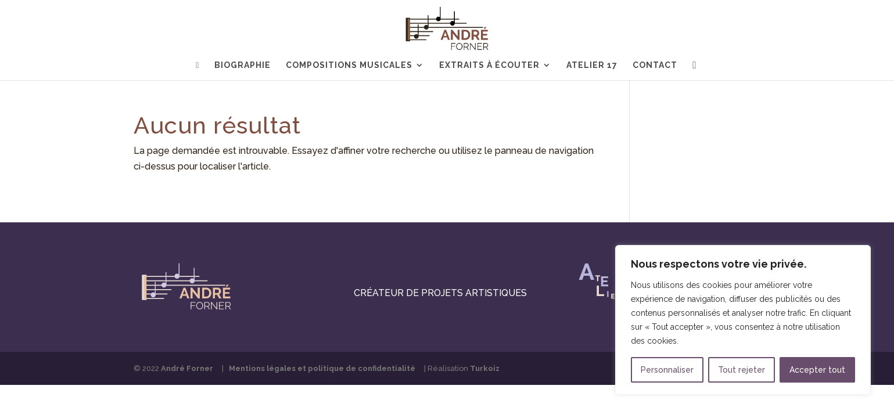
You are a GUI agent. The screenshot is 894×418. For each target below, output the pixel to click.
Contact (655, 65)
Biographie (242, 65)
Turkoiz (485, 368)
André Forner (187, 368)
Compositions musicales (349, 65)
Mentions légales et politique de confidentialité (322, 368)
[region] (743, 320)
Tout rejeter (741, 369)
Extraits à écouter (489, 65)
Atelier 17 (591, 65)
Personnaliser (667, 369)
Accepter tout (817, 369)
